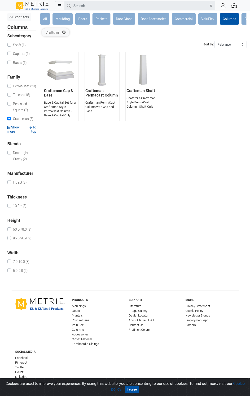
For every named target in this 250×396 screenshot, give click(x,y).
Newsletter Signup (197, 315)
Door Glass (124, 19)
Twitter (20, 367)
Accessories (80, 334)
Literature (135, 306)
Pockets (101, 19)
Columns (229, 19)
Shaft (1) (19, 45)
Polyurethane (80, 320)
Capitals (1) (21, 53)
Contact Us (136, 325)
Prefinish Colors (139, 330)
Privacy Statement (197, 306)
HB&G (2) (19, 182)
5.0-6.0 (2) (20, 270)
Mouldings (79, 306)
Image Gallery (138, 311)
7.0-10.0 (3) (21, 261)
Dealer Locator (138, 315)
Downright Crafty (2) (20, 155)
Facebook (21, 358)
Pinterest (21, 363)
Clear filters (19, 17)
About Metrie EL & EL (142, 320)
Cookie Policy (194, 311)
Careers (190, 325)
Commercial (184, 19)
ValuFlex (207, 19)
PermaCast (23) (24, 86)
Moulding (63, 19)
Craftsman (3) (23, 118)
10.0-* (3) (19, 205)
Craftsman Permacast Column (101, 93)
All (45, 19)
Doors (82, 19)
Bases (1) (19, 62)
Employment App (196, 320)
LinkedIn (20, 377)
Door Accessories (153, 19)
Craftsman (56, 32)
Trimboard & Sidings (85, 344)
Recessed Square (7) (20, 106)
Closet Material (82, 339)
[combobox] (140, 5)
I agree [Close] (132, 389)
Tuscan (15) (21, 94)
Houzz (19, 372)
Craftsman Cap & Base (58, 93)
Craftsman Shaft (141, 90)
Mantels (77, 315)
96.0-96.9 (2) (22, 238)
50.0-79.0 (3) (22, 229)
